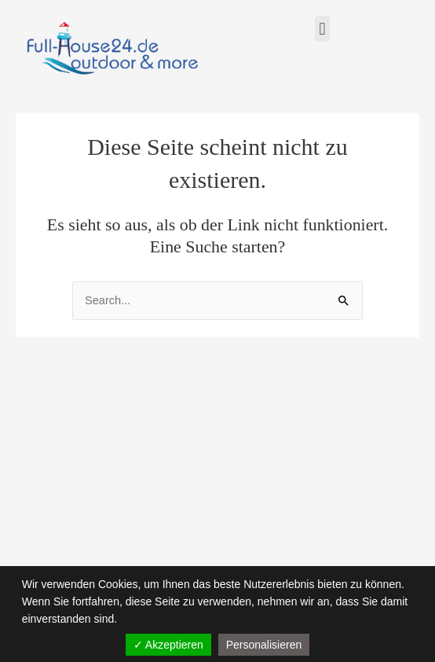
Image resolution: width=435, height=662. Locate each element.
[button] (322, 29)
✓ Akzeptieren (168, 644)
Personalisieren (264, 644)
